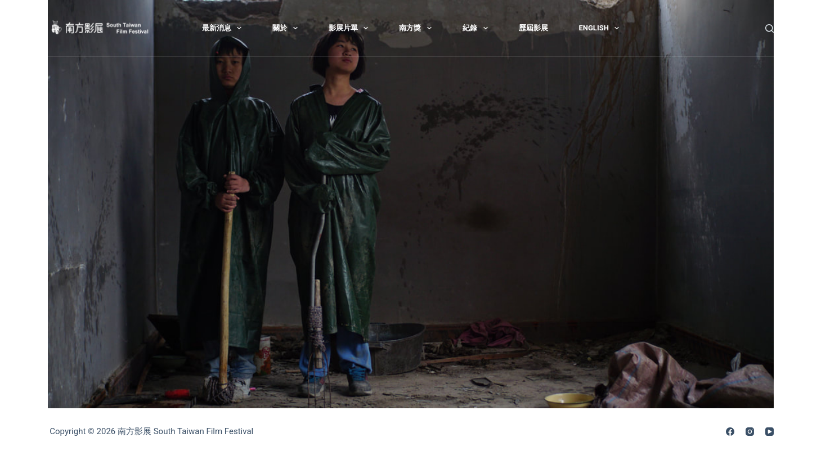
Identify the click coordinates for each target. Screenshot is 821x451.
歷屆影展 (533, 28)
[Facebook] (730, 431)
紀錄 (477, 28)
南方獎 (417, 28)
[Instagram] (750, 431)
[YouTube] (769, 431)
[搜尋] (769, 28)
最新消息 (224, 28)
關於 (287, 28)
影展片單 (351, 28)
